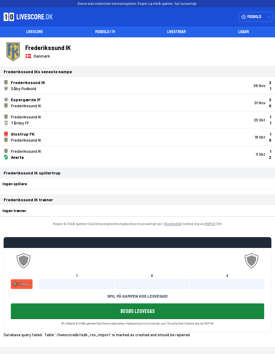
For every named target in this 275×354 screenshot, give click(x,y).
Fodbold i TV (105, 31)
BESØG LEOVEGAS (137, 311)
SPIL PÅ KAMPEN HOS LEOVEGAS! (137, 296)
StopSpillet (172, 224)
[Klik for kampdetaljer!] (137, 85)
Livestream (176, 31)
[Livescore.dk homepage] (26, 17)
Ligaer (243, 31)
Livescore (34, 31)
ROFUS (210, 224)
